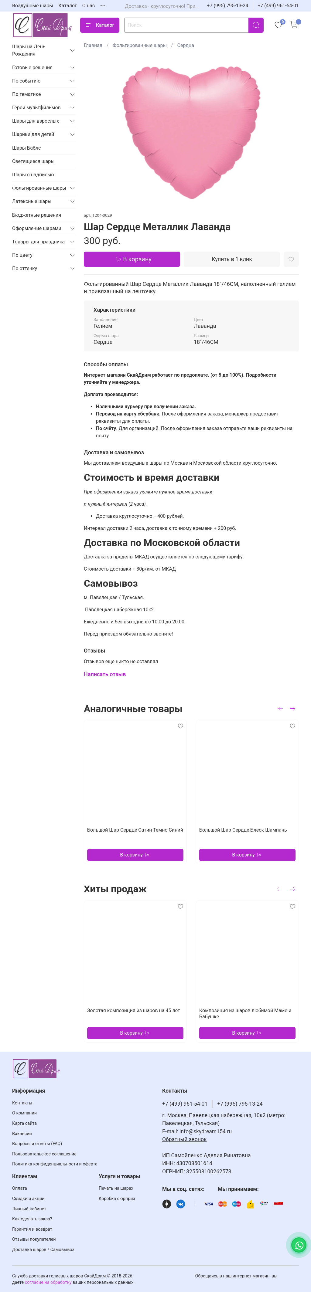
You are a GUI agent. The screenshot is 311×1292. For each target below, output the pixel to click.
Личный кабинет (29, 1209)
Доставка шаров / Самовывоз (43, 1249)
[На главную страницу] (42, 25)
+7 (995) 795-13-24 (227, 5)
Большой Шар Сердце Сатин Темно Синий (135, 830)
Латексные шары (32, 201)
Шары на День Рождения (28, 50)
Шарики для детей (33, 134)
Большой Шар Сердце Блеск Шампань (243, 830)
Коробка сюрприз (117, 1198)
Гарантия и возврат (32, 1229)
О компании (24, 1113)
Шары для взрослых (35, 121)
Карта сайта (24, 1123)
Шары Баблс (26, 148)
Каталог (68, 5)
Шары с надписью (33, 175)
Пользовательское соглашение (44, 1154)
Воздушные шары (32, 5)
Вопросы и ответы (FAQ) (37, 1143)
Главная (93, 45)
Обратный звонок (184, 1139)
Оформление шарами (36, 228)
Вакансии (22, 1133)
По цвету (22, 255)
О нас (88, 5)
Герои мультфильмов (36, 107)
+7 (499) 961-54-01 (278, 5)
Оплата (19, 1188)
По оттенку (24, 268)
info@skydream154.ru (205, 1131)
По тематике (26, 94)
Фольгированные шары (140, 45)
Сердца (185, 45)
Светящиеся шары (33, 161)
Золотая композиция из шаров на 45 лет (133, 1010)
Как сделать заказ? (32, 1219)
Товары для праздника (38, 242)
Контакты (22, 1103)
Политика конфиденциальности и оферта (54, 1164)
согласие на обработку (48, 1282)
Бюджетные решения (36, 215)
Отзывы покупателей (34, 1239)
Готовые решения (32, 67)
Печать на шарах (116, 1188)
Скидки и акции (28, 1198)
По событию (26, 81)
